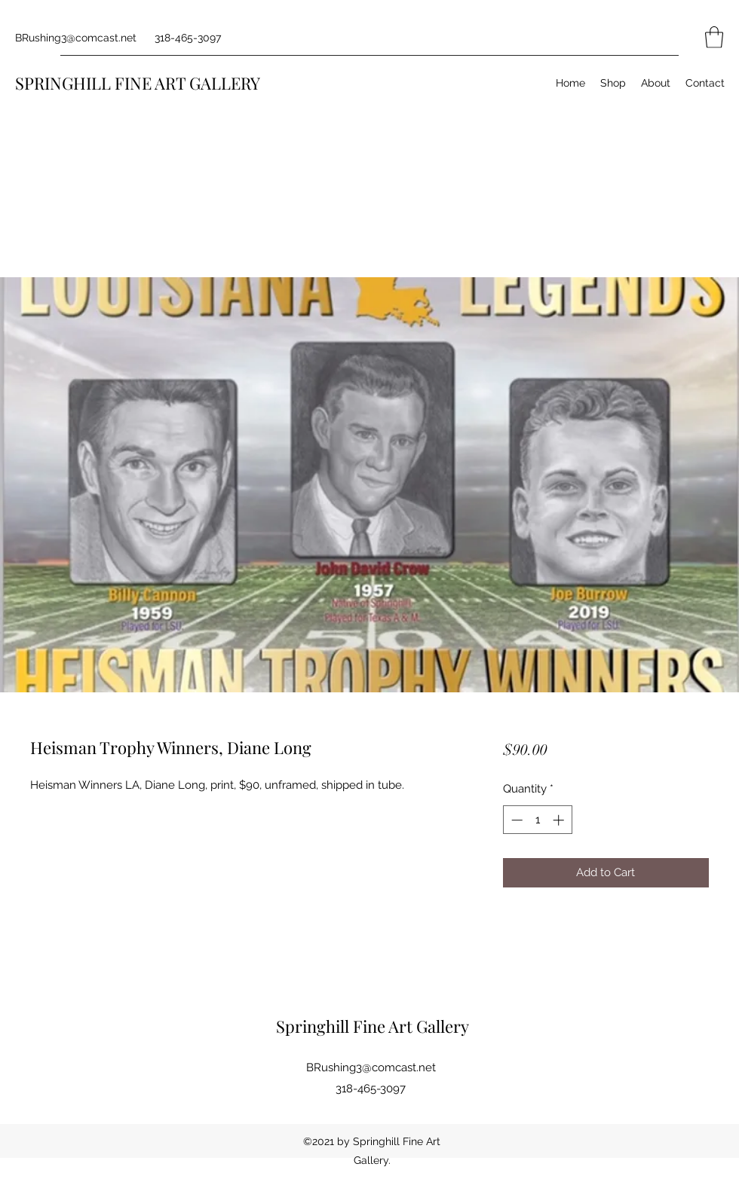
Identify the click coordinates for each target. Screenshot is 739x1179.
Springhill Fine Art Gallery (372, 1026)
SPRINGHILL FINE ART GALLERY (137, 83)
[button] (714, 37)
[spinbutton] (537, 820)
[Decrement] (515, 820)
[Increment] (560, 820)
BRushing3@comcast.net (75, 38)
